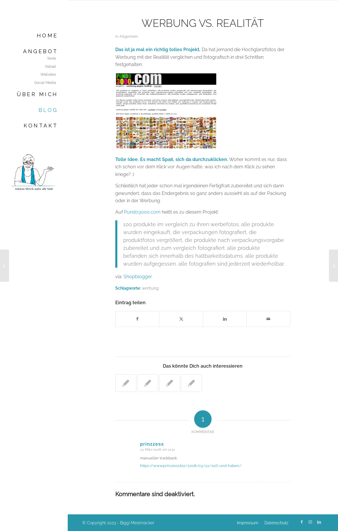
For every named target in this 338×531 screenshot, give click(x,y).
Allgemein (128, 36)
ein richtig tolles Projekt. (173, 49)
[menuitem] (34, 35)
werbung (150, 288)
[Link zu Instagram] (310, 522)
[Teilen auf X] (181, 318)
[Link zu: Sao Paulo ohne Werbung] (147, 383)
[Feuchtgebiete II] (333, 266)
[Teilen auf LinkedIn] (225, 318)
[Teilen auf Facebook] (137, 318)
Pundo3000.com (142, 212)
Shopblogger (137, 276)
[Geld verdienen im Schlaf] (4, 266)
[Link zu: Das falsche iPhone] (125, 383)
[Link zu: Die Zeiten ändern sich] (169, 383)
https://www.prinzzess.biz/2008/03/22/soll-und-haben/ (191, 465)
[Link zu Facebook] (301, 522)
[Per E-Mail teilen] (268, 318)
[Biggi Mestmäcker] (34, 172)
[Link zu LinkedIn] (319, 522)
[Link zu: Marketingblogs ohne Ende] (191, 383)
